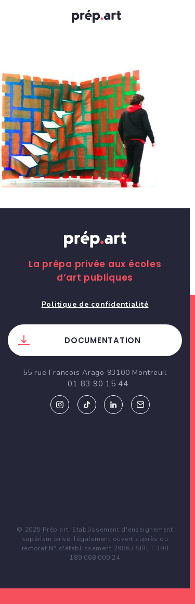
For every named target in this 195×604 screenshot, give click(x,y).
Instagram (60, 404)
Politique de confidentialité (95, 304)
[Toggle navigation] (18, 16)
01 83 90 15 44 (98, 384)
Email (140, 404)
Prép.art (95, 249)
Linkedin (113, 404)
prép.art (98, 18)
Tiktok (87, 404)
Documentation (102, 340)
